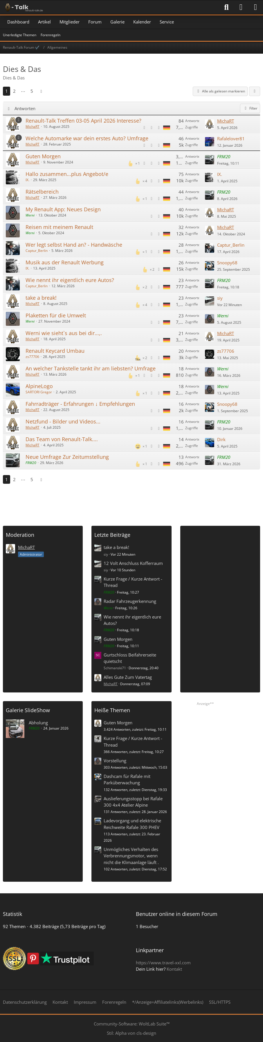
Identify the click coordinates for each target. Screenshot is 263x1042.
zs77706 (32, 356)
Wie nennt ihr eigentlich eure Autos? (70, 280)
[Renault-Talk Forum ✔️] (23, 7)
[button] (254, 91)
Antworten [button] (25, 108)
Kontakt (174, 969)
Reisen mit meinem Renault (59, 226)
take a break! (41, 297)
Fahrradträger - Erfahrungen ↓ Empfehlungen (80, 403)
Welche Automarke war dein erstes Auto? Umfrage (87, 138)
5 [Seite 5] (31, 91)
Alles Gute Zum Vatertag (128, 677)
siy (220, 298)
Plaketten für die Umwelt (56, 315)
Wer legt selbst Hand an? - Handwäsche (74, 244)
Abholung (38, 722)
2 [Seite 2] (14, 91)
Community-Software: (132, 1024)
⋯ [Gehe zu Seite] (23, 91)
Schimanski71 (115, 667)
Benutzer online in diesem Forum (176, 913)
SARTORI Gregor (39, 392)
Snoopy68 (227, 262)
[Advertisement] (131, 503)
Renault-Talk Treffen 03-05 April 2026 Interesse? (83, 120)
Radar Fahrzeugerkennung (130, 601)
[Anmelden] (241, 7)
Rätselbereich (42, 191)
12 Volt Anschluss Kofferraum (133, 563)
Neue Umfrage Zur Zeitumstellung (67, 456)
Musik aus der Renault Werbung (65, 262)
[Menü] (255, 7)
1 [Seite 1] (6, 91)
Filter (250, 108)
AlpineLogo (39, 386)
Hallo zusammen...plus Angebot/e (67, 173)
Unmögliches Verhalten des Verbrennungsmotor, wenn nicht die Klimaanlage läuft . (131, 855)
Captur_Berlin (37, 250)
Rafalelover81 (231, 138)
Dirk (221, 439)
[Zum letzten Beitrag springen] (209, 124)
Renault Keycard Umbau (55, 350)
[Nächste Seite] (41, 91)
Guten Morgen (43, 156)
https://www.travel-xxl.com (163, 962)
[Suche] (226, 7)
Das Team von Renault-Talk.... (62, 439)
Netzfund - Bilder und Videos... (63, 421)
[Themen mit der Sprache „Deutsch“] (166, 127)
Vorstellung (115, 760)
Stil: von (131, 1033)
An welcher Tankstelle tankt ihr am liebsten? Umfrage (91, 368)
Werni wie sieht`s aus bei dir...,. (64, 333)
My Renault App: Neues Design (63, 209)
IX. (27, 179)
